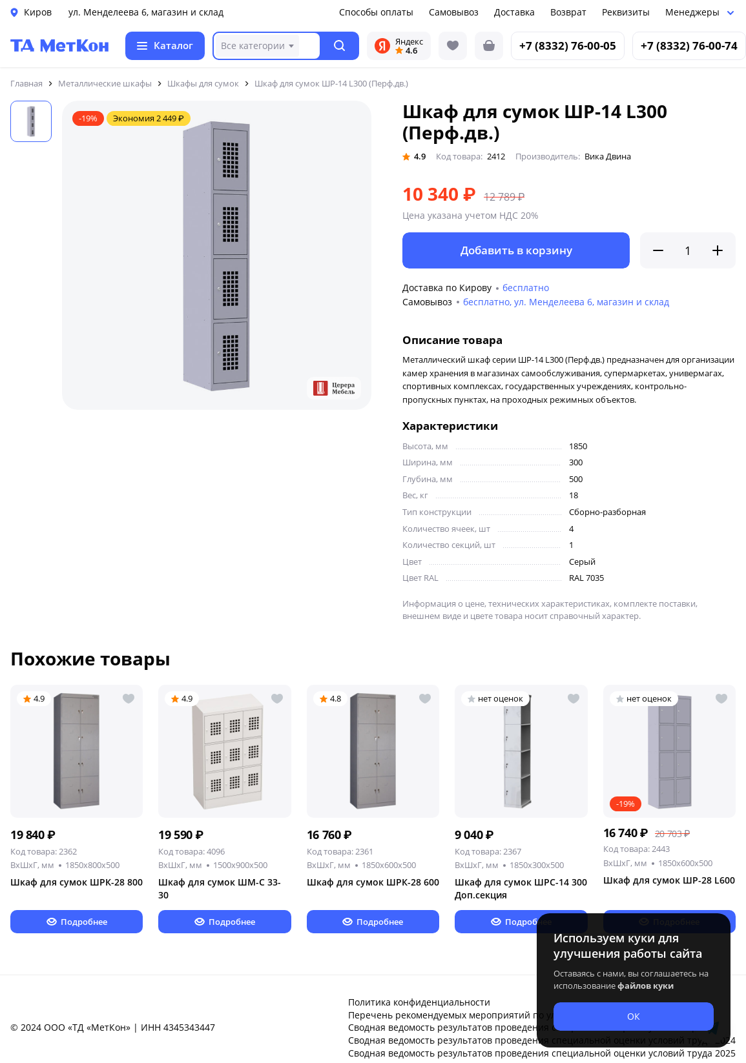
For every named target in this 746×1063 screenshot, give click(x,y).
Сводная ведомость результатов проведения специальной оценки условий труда (530, 1027)
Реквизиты (626, 12)
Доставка (514, 12)
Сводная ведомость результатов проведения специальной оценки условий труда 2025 (542, 1053)
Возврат (568, 12)
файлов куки (645, 985)
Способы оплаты (376, 12)
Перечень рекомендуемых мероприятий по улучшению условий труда (506, 1015)
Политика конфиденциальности (419, 1002)
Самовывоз (454, 12)
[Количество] (687, 250)
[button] (340, 46)
